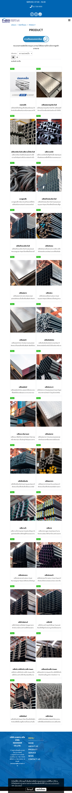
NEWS (31, 755)
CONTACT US (34, 759)
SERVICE (32, 752)
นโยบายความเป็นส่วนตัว (52, 783)
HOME (31, 743)
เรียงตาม (14, 53)
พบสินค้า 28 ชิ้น (16, 61)
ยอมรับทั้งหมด (40, 789)
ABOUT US (33, 746)
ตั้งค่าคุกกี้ (30, 789)
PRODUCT (32, 749)
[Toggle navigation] (69, 20)
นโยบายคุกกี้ (18, 785)
